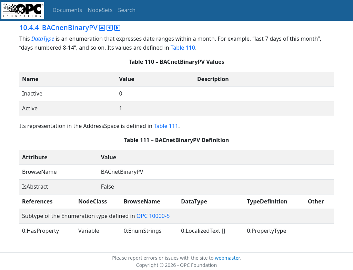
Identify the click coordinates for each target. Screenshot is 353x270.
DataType (42, 38)
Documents (67, 10)
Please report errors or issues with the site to (163, 257)
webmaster (227, 257)
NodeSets (100, 10)
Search (127, 10)
